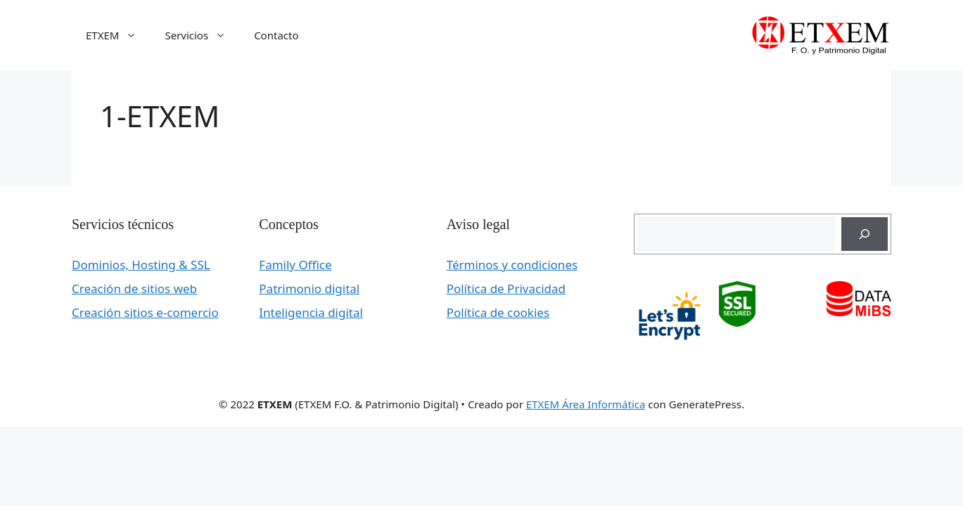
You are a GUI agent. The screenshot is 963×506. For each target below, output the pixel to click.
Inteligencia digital (311, 312)
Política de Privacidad (506, 288)
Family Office (295, 265)
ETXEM (118, 35)
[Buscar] (864, 234)
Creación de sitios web (134, 288)
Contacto (276, 35)
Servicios (202, 35)
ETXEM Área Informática (586, 404)
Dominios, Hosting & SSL (141, 265)
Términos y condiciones (512, 265)
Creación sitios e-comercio (145, 312)
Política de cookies (498, 312)
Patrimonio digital (309, 288)
